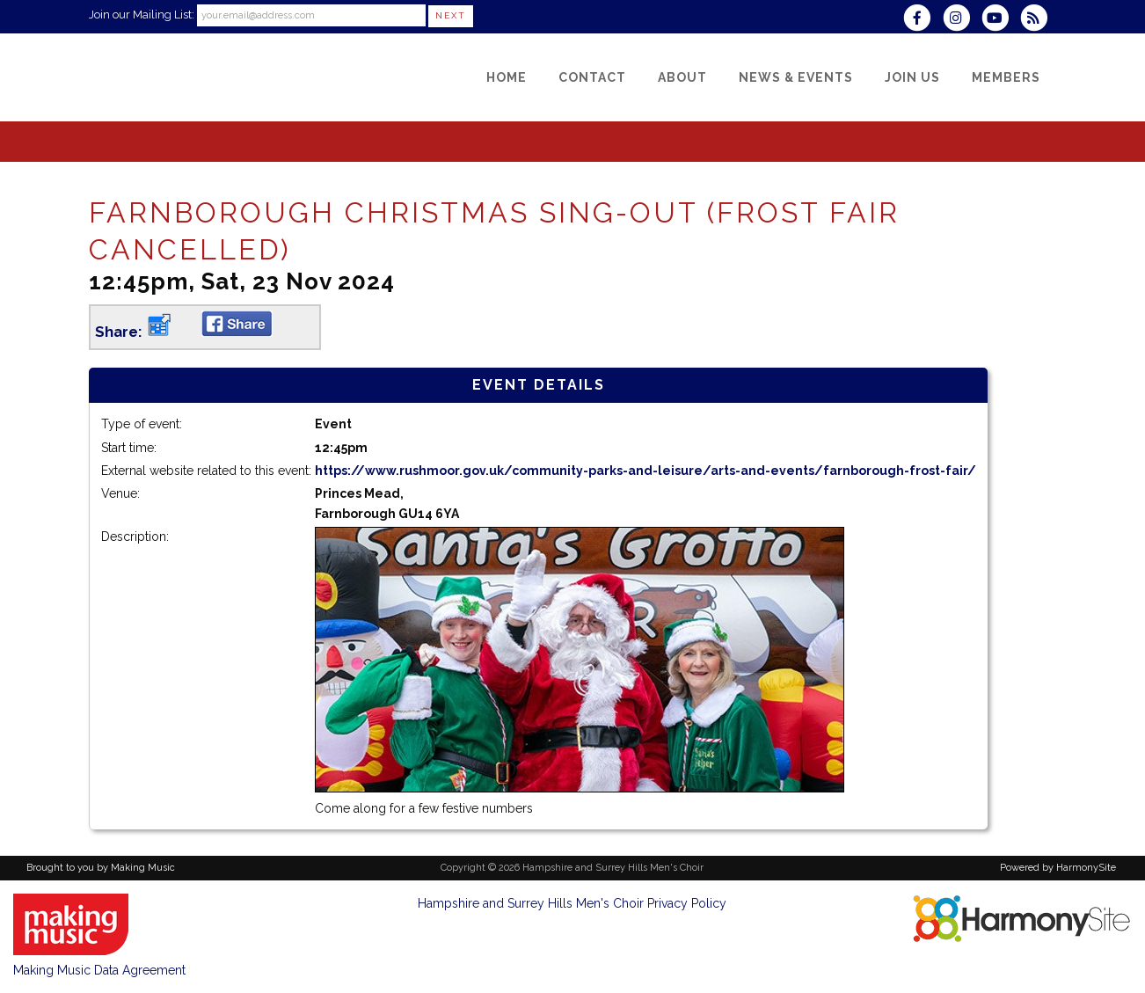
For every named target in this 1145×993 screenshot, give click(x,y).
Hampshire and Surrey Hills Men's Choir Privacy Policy (572, 903)
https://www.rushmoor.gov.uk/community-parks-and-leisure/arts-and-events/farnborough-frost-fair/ (645, 471)
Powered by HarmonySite (1058, 867)
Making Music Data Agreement (99, 970)
